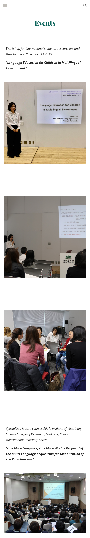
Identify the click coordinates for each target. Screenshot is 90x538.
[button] (4, 5)
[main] (45, 23)
